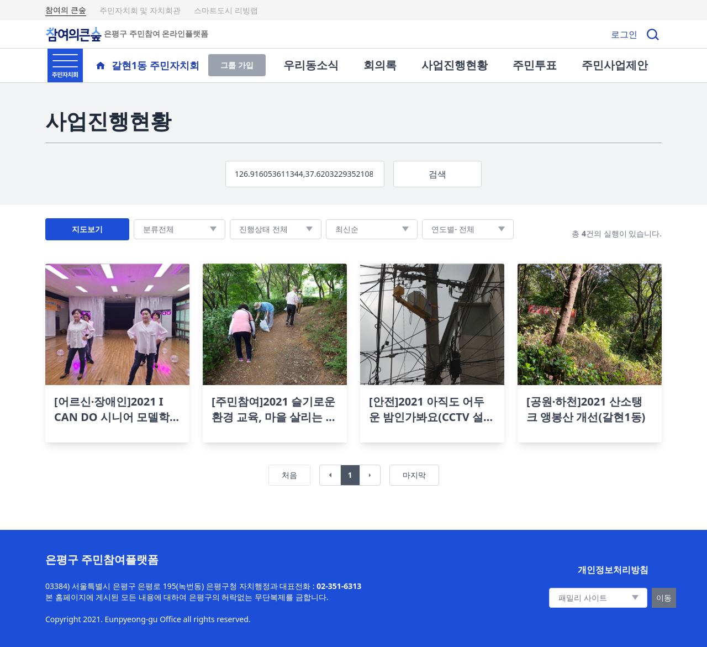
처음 (289, 475)
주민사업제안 (615, 64)
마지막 (414, 475)
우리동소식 (311, 64)
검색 (437, 174)
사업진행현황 (454, 64)
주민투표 (535, 64)
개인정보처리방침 (613, 570)
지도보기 (87, 229)
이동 (664, 597)
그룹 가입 (237, 65)
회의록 (380, 64)
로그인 (624, 34)
